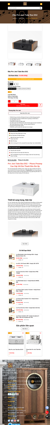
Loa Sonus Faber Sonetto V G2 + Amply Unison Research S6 (27, 300)
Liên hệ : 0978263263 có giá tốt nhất (25, 80)
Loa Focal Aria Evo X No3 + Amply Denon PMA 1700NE (27, 273)
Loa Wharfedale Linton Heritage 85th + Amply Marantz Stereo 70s (27, 256)
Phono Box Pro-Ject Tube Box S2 (33, 351)
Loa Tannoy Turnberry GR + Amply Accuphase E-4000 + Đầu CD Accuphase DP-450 (27, 317)
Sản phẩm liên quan (25, 327)
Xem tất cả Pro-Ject (25, 114)
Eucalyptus (19, 89)
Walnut (28, 89)
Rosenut (24, 89)
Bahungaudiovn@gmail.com (18, 389)
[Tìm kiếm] (40, 9)
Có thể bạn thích (25, 252)
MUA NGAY (22, 106)
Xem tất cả (25, 329)
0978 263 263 (16, 387)
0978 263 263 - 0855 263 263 (15, 410)
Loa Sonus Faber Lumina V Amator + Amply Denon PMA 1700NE (28, 291)
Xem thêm (25, 245)
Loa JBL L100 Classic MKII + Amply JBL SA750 (27, 264)
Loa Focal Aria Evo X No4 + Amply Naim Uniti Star (28, 309)
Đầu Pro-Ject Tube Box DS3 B (16, 350)
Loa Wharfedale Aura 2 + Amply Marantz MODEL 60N (27, 282)
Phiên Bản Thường (12, 89)
